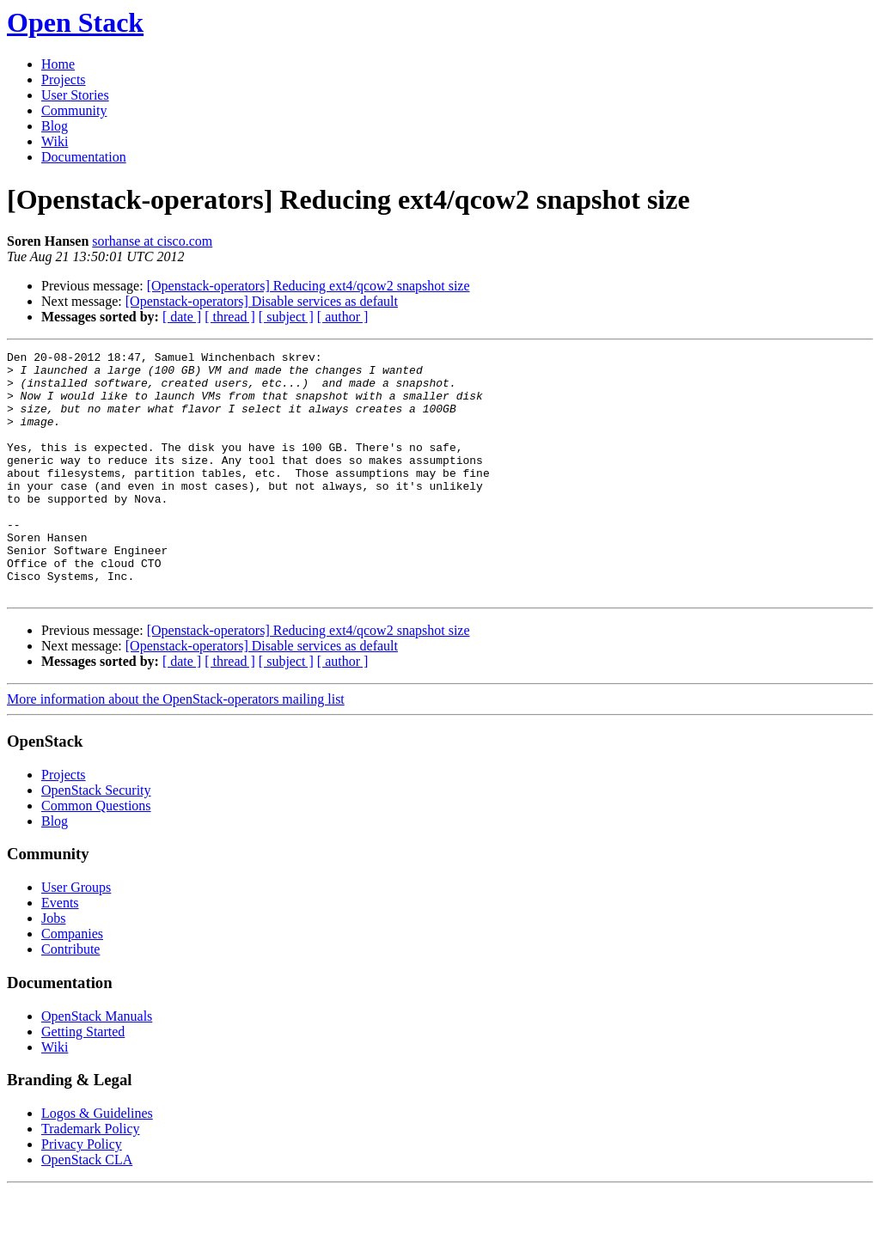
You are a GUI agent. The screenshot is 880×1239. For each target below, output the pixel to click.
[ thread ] (230, 316)
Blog (54, 126)
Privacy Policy (81, 1193)
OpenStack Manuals (96, 1065)
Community (74, 110)
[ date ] (181, 316)
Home (58, 64)
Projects (63, 79)
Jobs (53, 967)
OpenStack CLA (86, 1208)
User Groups (76, 936)
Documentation (83, 157)
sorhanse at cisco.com (152, 241)
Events (60, 951)
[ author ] (343, 316)
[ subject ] (286, 316)
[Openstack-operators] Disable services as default (261, 301)
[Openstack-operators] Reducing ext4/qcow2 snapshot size (308, 285)
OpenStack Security (96, 839)
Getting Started (83, 1080)
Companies (72, 982)
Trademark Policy (90, 1177)
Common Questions (96, 854)
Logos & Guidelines (97, 1162)
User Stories (75, 95)
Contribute (70, 998)
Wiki (54, 141)
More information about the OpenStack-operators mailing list (176, 748)
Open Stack (75, 22)
